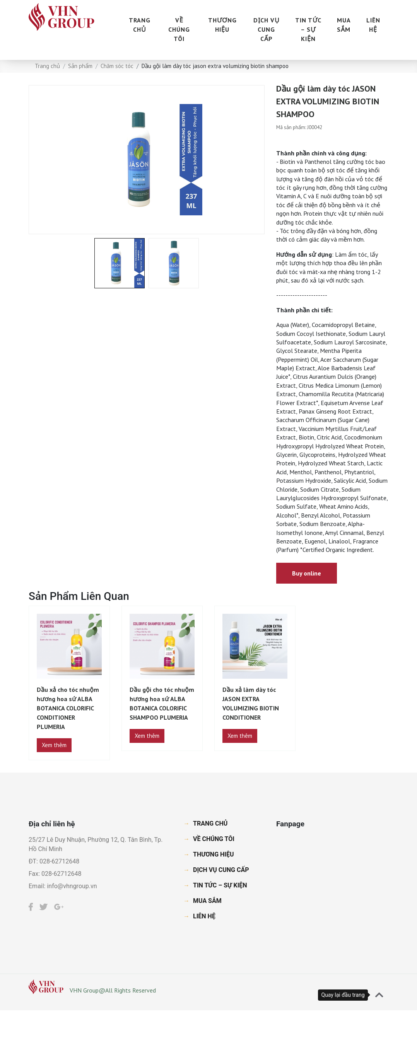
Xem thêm (54, 745)
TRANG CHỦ (139, 24)
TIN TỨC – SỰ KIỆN (308, 29)
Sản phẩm (80, 66)
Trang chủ (47, 66)
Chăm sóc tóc (117, 66)
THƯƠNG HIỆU (222, 24)
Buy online (306, 573)
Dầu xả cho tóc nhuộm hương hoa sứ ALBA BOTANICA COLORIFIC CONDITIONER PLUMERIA (68, 708)
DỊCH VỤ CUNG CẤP (266, 29)
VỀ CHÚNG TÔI (179, 29)
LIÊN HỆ (373, 24)
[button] (379, 995)
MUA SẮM (344, 24)
